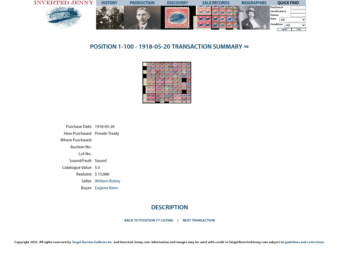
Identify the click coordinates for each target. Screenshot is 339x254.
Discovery (177, 3)
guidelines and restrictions (304, 242)
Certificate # (278, 11)
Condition (276, 24)
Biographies (254, 3)
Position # (276, 7)
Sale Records (215, 3)
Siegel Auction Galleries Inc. (92, 242)
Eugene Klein (106, 188)
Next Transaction (199, 220)
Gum (273, 18)
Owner (274, 15)
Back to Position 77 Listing (148, 220)
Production (142, 3)
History (109, 3)
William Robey (108, 181)
